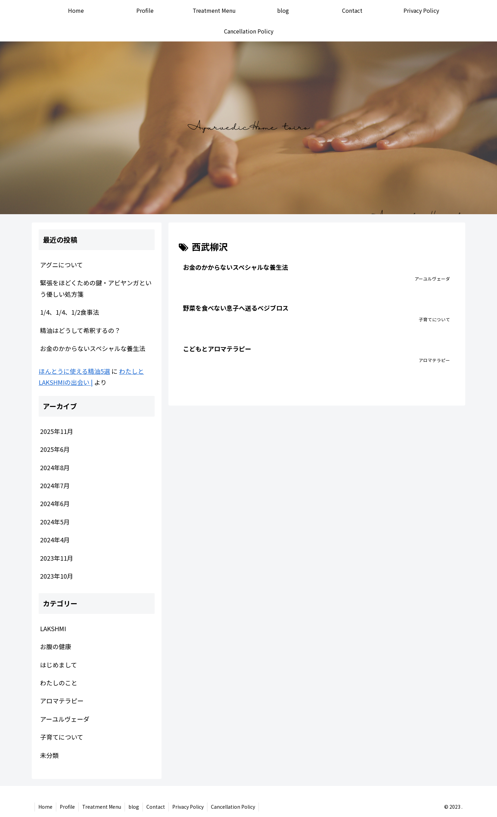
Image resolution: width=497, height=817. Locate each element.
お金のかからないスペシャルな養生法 (92, 348)
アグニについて (61, 264)
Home (45, 806)
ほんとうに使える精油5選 (74, 371)
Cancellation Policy (233, 806)
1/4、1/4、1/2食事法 (69, 311)
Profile (67, 806)
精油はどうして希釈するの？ (80, 330)
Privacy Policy (188, 806)
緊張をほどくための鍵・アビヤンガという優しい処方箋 (96, 288)
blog (133, 806)
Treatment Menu (101, 806)
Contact (155, 806)
